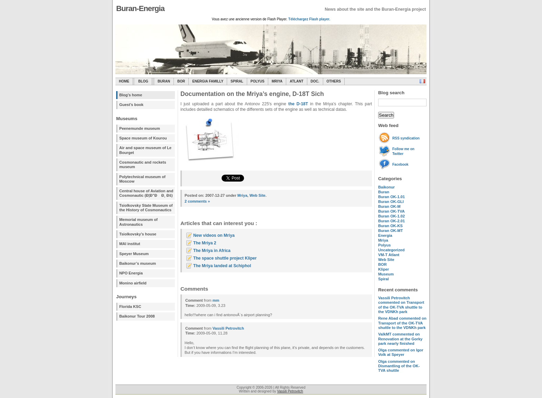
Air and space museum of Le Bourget (145, 150)
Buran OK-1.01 (391, 197)
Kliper (383, 269)
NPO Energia (131, 273)
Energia (385, 235)
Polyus (257, 81)
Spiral (383, 279)
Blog (143, 81)
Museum (386, 274)
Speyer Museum (134, 254)
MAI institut (129, 244)
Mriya (277, 81)
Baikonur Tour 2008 (137, 316)
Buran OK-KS (390, 226)
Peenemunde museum (139, 128)
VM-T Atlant (388, 255)
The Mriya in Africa (212, 250)
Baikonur (386, 187)
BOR (181, 81)
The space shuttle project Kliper (224, 258)
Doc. (315, 81)
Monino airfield (133, 283)
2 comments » (197, 201)
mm (216, 300)
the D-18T (298, 103)
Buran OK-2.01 (391, 221)
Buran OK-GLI (391, 202)
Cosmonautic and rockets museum (142, 164)
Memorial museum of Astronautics (138, 221)
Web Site (386, 260)
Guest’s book (131, 105)
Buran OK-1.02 (391, 216)
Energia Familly (207, 81)
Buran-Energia (140, 8)
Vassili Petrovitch (228, 328)
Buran (164, 81)
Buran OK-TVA (391, 211)
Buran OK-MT (390, 231)
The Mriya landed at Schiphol (222, 265)
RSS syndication (406, 138)
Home (124, 81)
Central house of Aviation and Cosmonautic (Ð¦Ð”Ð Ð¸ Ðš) (146, 193)
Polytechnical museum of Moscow (142, 179)
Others (334, 81)
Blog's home (130, 95)
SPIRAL (237, 81)
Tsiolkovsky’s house (137, 234)
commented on (401, 305)
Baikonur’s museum (137, 263)
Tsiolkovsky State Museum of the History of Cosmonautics (146, 207)
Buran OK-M (389, 206)
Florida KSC (130, 306)
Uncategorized (391, 250)
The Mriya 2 (204, 243)
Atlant (296, 81)
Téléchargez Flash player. (309, 19)
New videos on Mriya (214, 235)
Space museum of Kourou (143, 138)
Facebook (400, 164)
